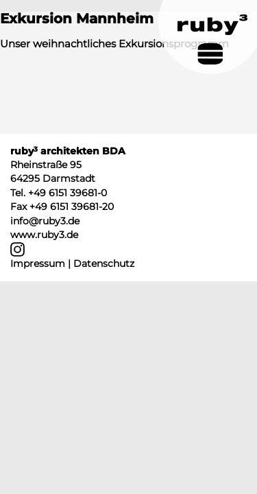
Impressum (37, 263)
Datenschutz (103, 263)
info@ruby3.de (44, 220)
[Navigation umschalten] (210, 53)
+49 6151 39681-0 (67, 192)
